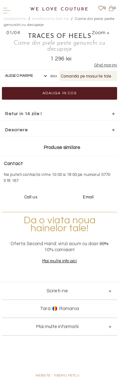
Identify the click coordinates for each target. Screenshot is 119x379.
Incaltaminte (15, 19)
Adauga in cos (59, 93)
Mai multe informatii (57, 326)
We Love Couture (59, 9)
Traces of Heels (59, 36)
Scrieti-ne (57, 291)
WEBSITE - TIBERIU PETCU (58, 375)
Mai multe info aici (59, 261)
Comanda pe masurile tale (86, 76)
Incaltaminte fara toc (50, 19)
